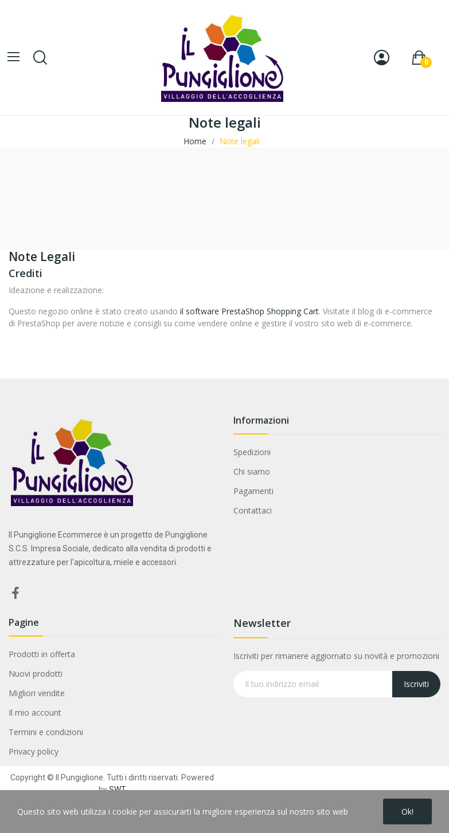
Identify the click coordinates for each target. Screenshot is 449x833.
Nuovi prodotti (36, 673)
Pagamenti (253, 490)
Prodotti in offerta (42, 654)
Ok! (407, 811)
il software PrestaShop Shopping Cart (249, 311)
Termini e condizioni (46, 732)
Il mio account (35, 712)
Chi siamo (251, 471)
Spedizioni (252, 452)
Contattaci (252, 510)
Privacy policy (33, 751)
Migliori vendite (37, 693)
